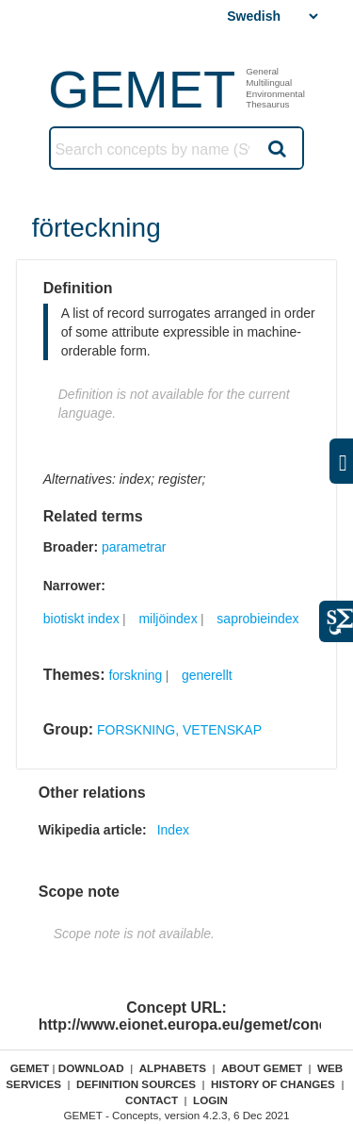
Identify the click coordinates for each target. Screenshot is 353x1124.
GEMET (141, 89)
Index (173, 829)
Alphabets (172, 1068)
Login (210, 1100)
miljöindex (167, 618)
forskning (135, 675)
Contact (151, 1100)
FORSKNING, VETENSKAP (179, 729)
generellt (207, 675)
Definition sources (136, 1084)
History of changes (273, 1084)
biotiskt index (81, 618)
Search (276, 148)
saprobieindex (257, 618)
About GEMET (261, 1068)
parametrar (134, 546)
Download (91, 1068)
